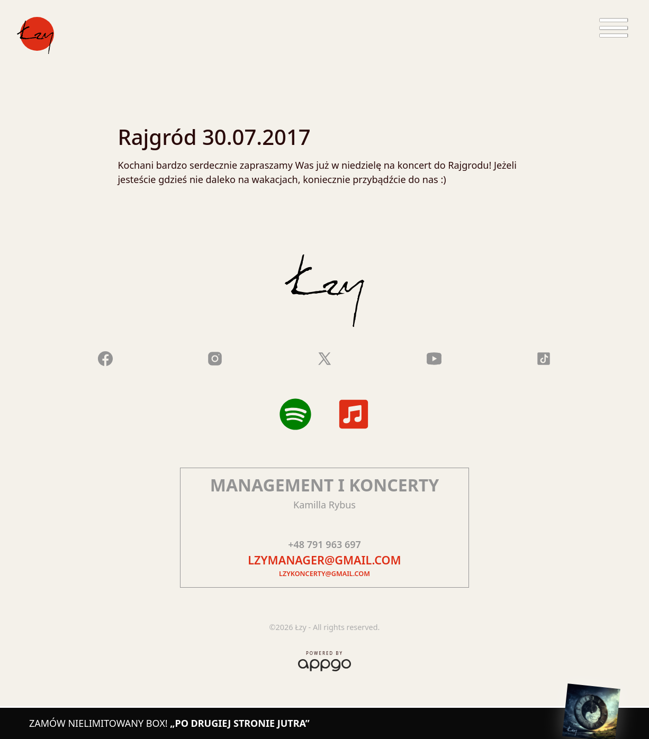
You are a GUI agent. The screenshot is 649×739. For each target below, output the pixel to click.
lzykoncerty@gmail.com (324, 573)
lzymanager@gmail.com (324, 560)
